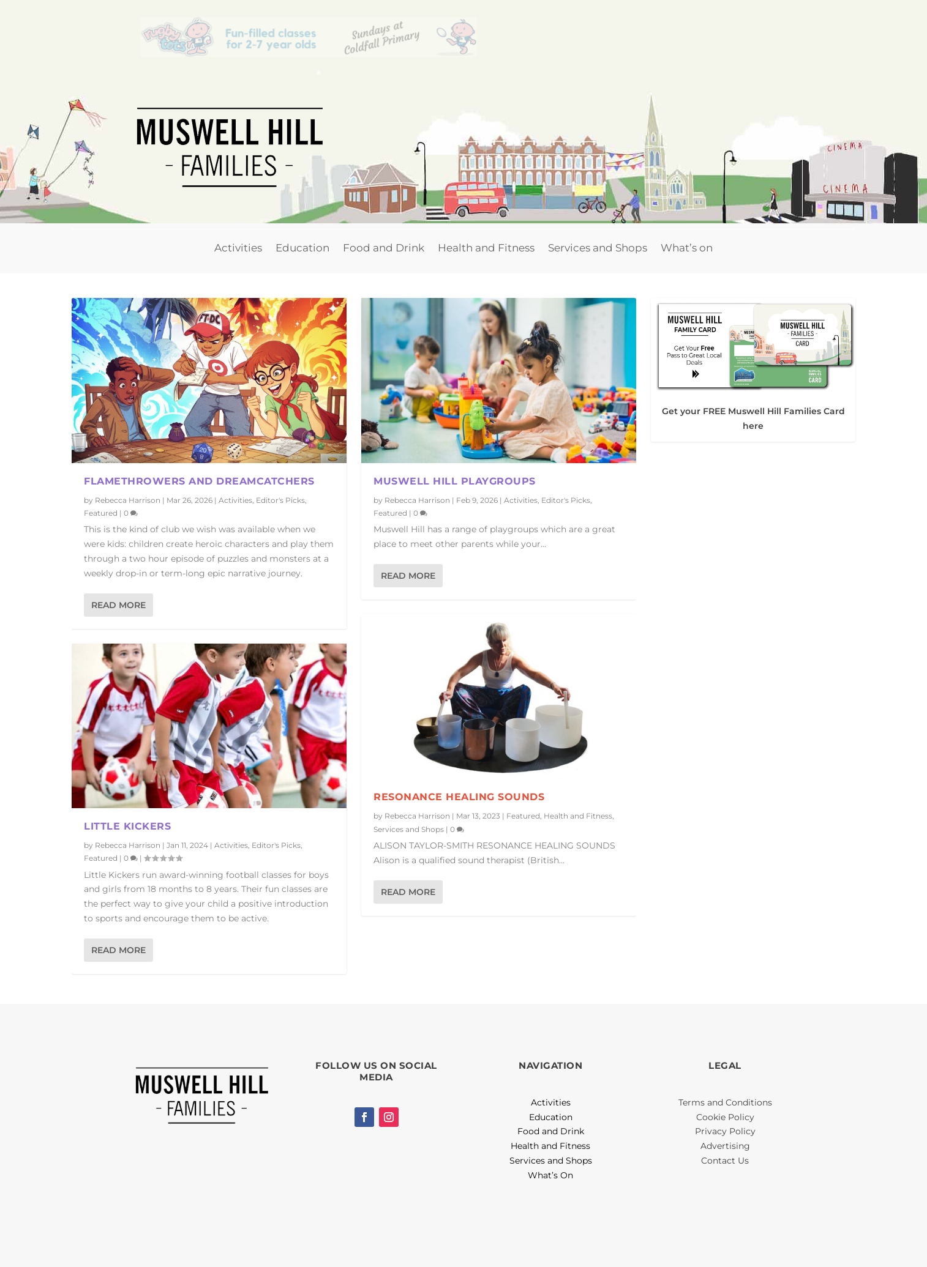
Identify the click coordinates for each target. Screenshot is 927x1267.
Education (302, 248)
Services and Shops (597, 248)
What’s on (687, 248)
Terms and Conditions (725, 1102)
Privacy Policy (725, 1131)
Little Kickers (127, 826)
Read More (118, 605)
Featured (101, 513)
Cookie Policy (725, 1117)
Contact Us (725, 1160)
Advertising (725, 1145)
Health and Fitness (486, 248)
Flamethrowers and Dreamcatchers (199, 481)
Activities (238, 248)
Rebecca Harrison (127, 500)
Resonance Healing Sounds (458, 797)
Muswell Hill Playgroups (454, 481)
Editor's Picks (280, 500)
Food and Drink (383, 248)
